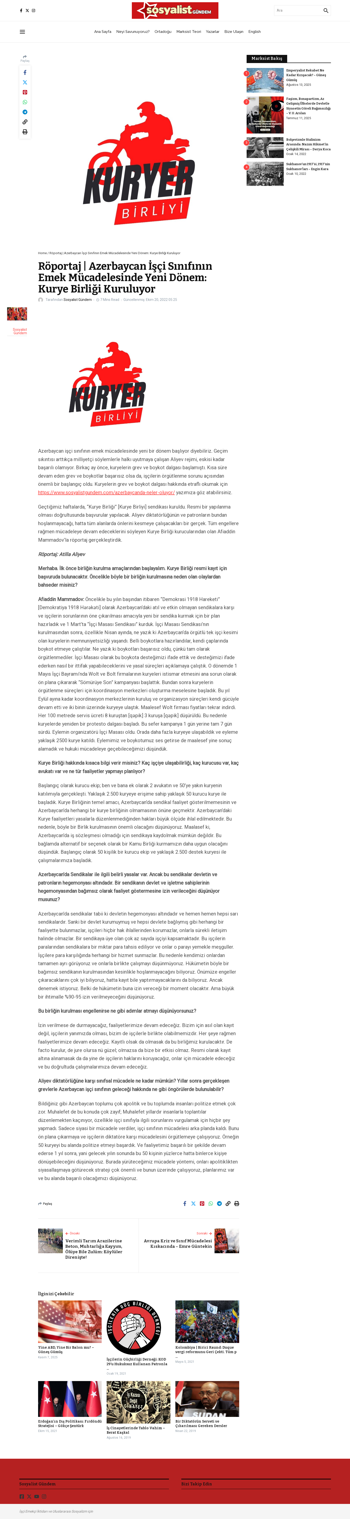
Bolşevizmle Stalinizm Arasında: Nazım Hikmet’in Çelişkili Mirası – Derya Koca (308, 144)
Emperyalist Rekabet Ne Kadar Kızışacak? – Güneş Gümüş (306, 75)
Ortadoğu (163, 31)
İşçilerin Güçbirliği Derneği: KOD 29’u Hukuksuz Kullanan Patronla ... (137, 1363)
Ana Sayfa (102, 31)
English (254, 31)
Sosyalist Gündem (78, 300)
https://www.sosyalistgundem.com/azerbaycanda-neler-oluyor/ (106, 492)
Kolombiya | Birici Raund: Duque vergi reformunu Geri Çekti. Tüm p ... (205, 1352)
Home (42, 253)
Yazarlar (212, 31)
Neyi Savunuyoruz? (133, 31)
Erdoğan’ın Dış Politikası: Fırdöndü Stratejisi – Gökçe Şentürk (70, 1423)
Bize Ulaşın (233, 31)
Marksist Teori (188, 31)
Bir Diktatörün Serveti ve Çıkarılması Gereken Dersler (201, 1423)
